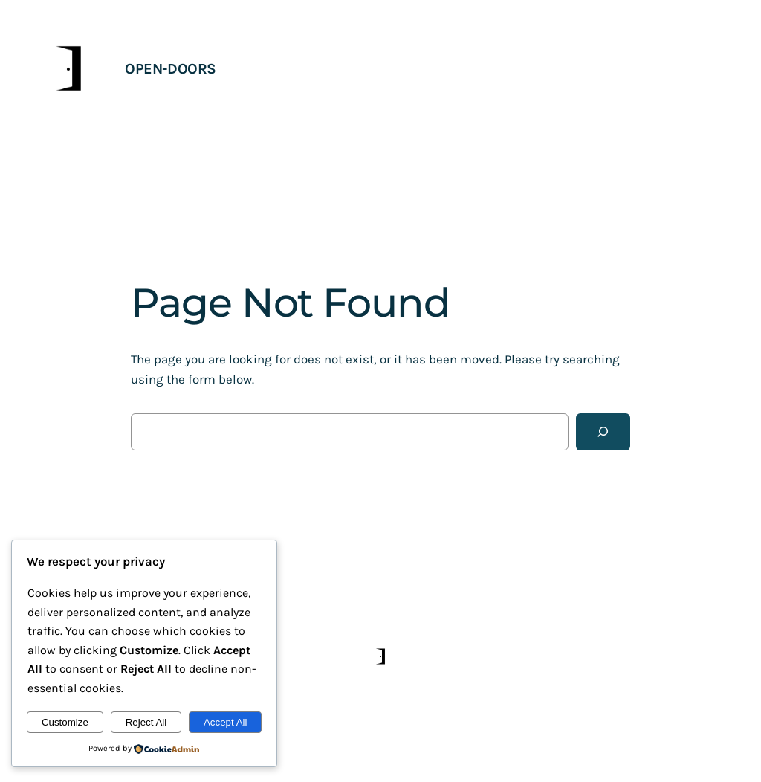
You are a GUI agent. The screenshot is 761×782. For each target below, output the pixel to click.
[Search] (603, 432)
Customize (65, 722)
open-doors (170, 68)
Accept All (225, 722)
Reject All (146, 722)
